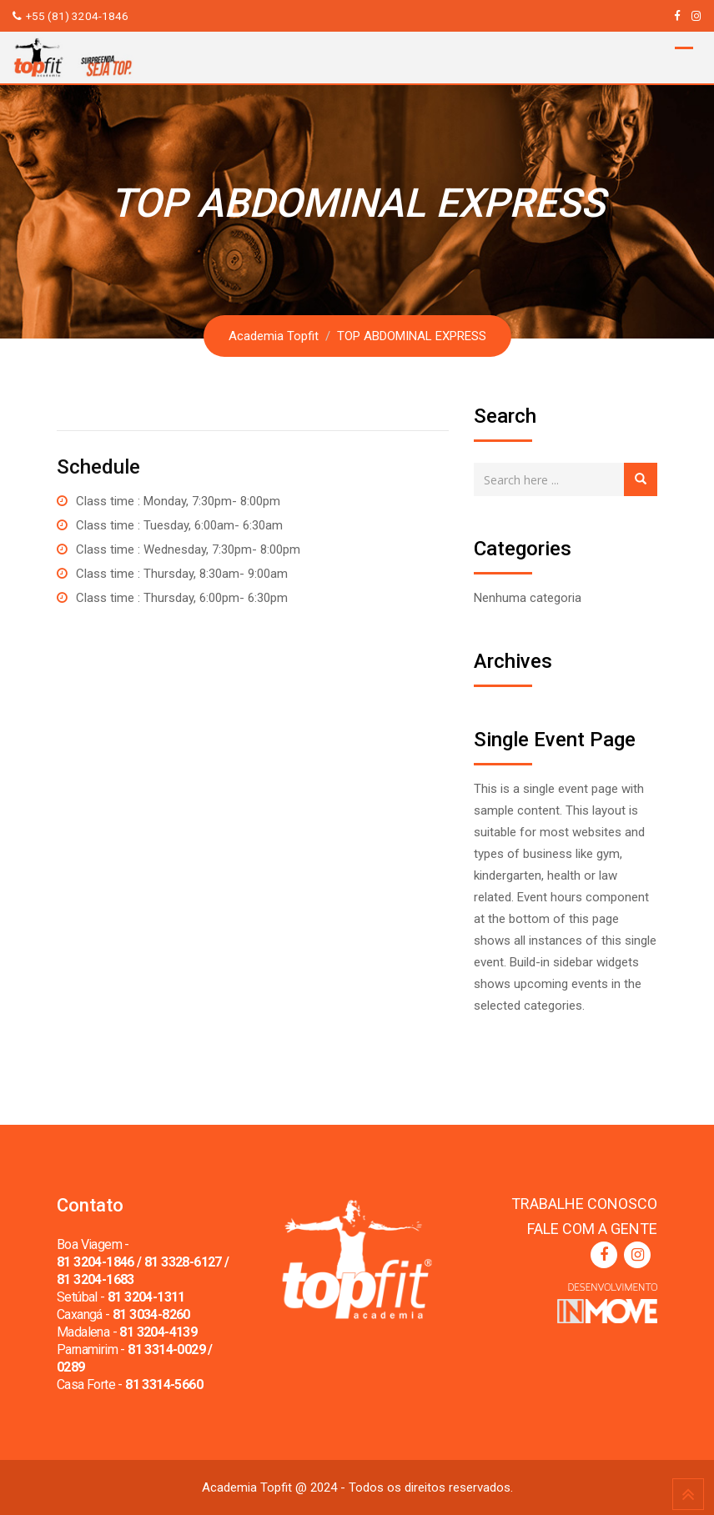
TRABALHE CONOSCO (584, 1203)
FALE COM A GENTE (592, 1228)
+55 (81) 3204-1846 (77, 16)
